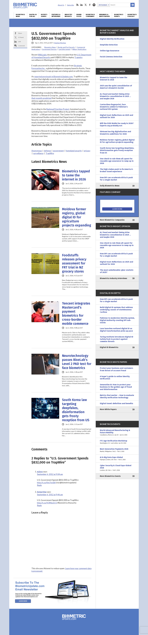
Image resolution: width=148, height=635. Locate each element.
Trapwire (78, 57)
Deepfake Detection (109, 45)
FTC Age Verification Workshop (117, 442)
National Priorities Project (57, 109)
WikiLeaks (42, 54)
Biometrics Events (118, 15)
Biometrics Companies (90, 15)
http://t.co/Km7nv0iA (46, 482)
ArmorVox (41, 492)
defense (47, 150)
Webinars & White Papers (104, 15)
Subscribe (70, 5)
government (58, 150)
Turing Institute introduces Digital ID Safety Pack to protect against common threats (116, 339)
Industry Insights (68, 15)
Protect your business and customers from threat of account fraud (116, 369)
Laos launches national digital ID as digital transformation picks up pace (116, 329)
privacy (87, 150)
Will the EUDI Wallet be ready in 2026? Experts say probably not (117, 124)
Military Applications (79, 49)
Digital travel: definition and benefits (116, 403)
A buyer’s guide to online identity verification (115, 377)
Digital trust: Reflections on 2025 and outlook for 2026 (116, 116)
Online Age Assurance (109, 51)
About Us (61, 5)
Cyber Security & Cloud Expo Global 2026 (117, 467)
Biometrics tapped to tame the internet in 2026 (76, 175)
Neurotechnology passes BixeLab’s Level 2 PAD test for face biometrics (76, 362)
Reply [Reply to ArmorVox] (39, 505)
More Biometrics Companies (112, 220)
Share (20, 33)
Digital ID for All (33, 15)
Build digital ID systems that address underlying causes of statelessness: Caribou (116, 309)
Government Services (49, 49)
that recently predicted (41, 98)
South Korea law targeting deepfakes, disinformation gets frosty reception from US (75, 410)
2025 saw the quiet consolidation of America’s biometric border (116, 87)
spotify (94, 5)
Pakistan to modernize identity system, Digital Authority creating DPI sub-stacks (117, 320)
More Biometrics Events (110, 476)
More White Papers (108, 409)
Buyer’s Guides (44, 15)
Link (19, 41)
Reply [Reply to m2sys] (39, 485)
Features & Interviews (56, 15)
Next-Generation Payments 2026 (117, 450)
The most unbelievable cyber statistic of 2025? (116, 271)
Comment (21, 46)
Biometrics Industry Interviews (113, 278)
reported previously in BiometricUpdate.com (53, 76)
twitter (86, 5)
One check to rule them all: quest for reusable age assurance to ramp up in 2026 (117, 161)
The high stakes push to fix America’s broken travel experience (116, 170)
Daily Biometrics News (109, 186)
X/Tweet (21, 37)
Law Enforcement (64, 49)
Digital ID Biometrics (109, 347)
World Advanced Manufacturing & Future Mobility (117, 432)
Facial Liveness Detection (111, 57)
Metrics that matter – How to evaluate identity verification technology (117, 396)
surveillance (38, 153)
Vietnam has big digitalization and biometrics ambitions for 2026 (115, 132)
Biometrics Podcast (132, 15)
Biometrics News (20, 15)
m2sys (40, 471)
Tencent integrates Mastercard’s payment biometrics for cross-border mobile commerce (76, 313)
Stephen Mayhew (60, 43)
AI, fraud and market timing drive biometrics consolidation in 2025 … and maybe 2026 (115, 96)
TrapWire (50, 153)
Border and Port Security (66, 47)
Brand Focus (79, 15)
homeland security (74, 150)
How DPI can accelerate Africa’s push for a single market (116, 178)
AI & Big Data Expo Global (117, 458)
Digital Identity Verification (112, 39)
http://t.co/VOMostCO (47, 503)
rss (77, 5)
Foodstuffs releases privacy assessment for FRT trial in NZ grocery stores (74, 263)
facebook (90, 5)
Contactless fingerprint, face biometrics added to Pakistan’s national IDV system (114, 106)
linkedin (81, 5)
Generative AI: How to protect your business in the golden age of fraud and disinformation (116, 387)
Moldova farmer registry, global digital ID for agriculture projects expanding (76, 217)
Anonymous (36, 150)
